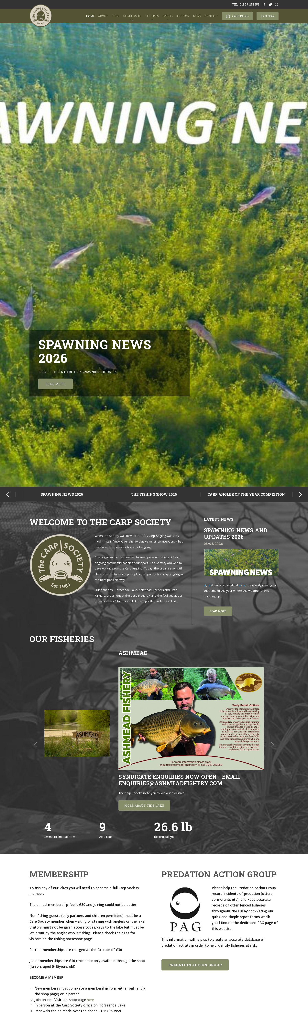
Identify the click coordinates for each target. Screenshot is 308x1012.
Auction (183, 16)
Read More (55, 383)
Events (167, 16)
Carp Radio (237, 16)
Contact (211, 16)
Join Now (267, 16)
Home (90, 16)
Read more (218, 611)
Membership (132, 16)
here (91, 999)
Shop (115, 16)
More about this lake (144, 805)
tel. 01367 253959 (246, 4)
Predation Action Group (195, 965)
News (197, 16)
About (103, 16)
